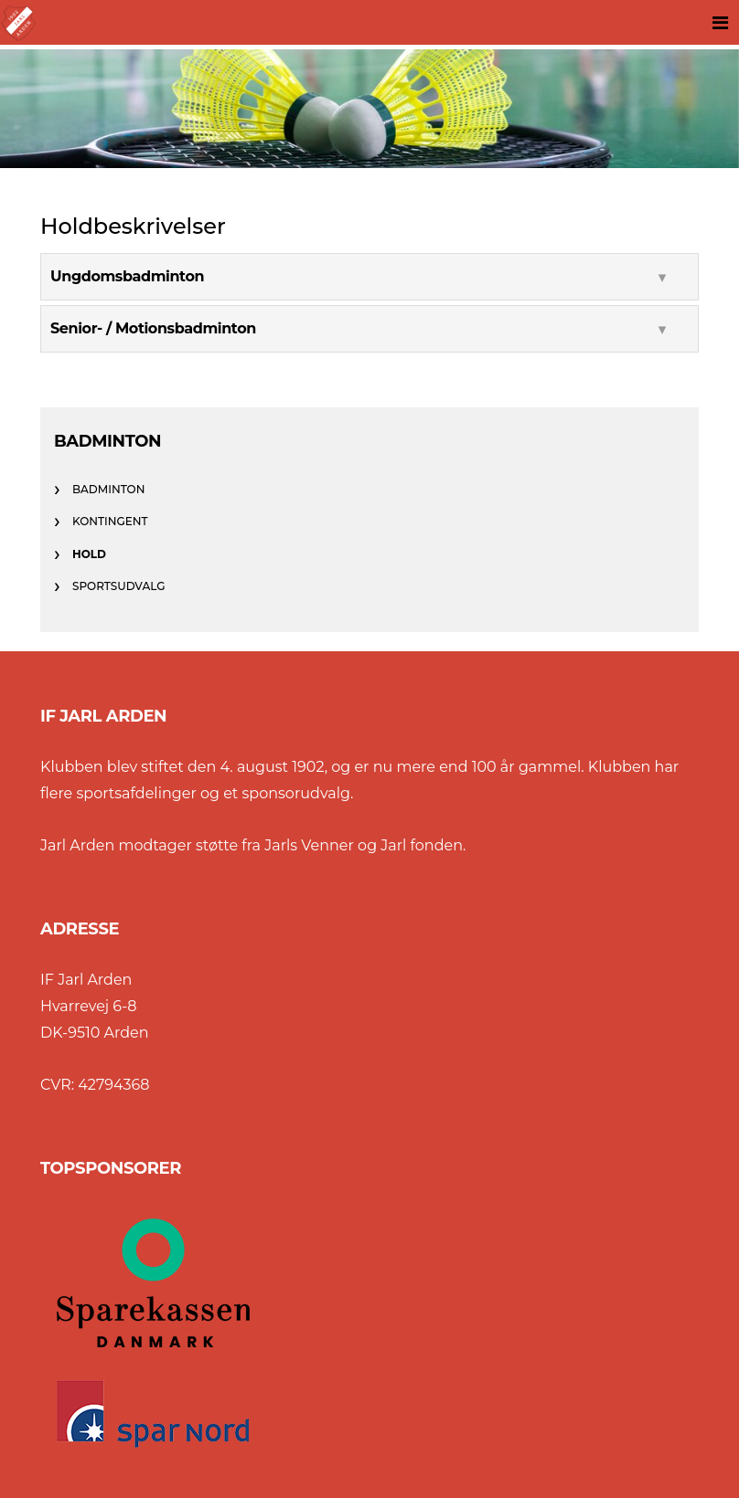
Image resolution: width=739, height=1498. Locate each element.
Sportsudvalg (118, 586)
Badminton (108, 489)
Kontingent (110, 521)
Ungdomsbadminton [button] (127, 276)
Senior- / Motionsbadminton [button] (153, 328)
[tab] (369, 277)
